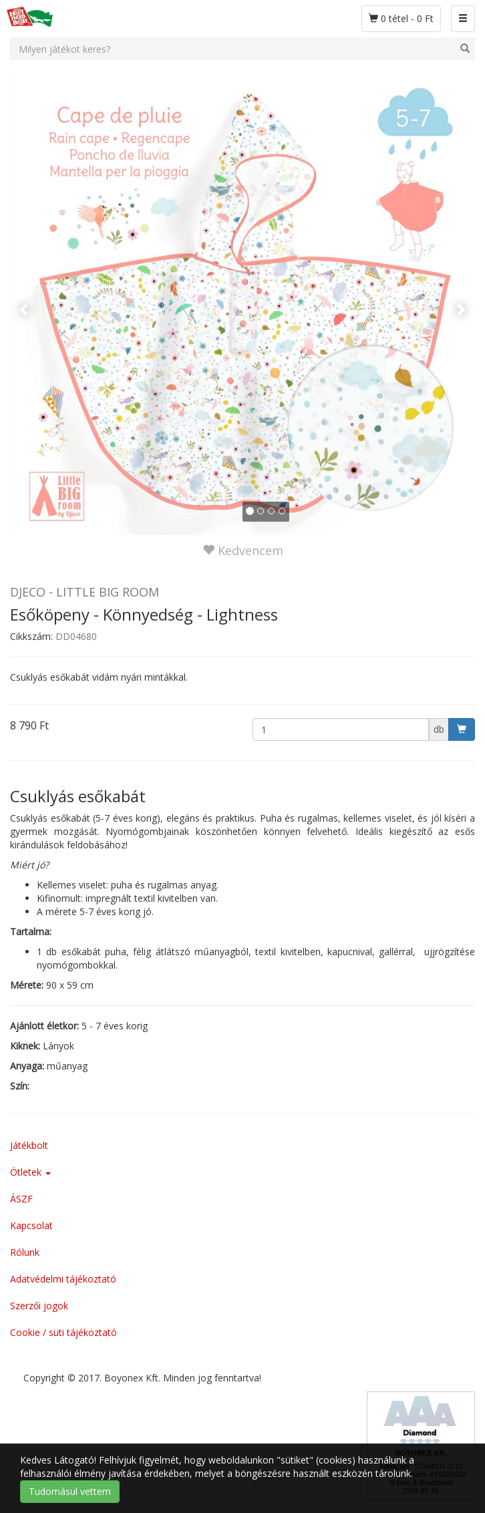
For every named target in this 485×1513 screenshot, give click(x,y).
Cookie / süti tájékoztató (63, 1332)
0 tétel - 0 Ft (404, 18)
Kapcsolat (31, 1225)
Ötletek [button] (30, 1172)
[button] (44, 302)
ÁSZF (21, 1198)
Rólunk (24, 1252)
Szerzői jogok (39, 1305)
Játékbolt (29, 1145)
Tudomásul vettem (70, 1491)
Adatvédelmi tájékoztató (63, 1279)
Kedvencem (242, 550)
